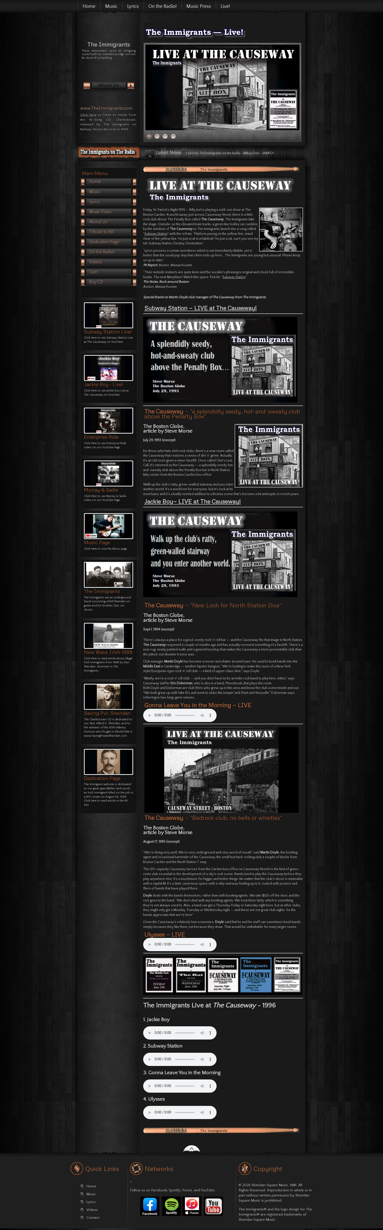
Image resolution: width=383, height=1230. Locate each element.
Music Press (113, 212)
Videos (95, 262)
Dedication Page (104, 242)
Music (94, 191)
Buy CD (96, 282)
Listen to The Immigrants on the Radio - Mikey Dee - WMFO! (230, 153)
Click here (88, 115)
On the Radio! (102, 252)
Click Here (90, 337)
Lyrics (113, 202)
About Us (98, 222)
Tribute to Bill (101, 232)
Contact (92, 1218)
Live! (93, 272)
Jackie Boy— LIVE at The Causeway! (192, 501)
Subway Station (155, 234)
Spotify (174, 1190)
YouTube (208, 1190)
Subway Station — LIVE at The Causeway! (200, 307)
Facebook (159, 1190)
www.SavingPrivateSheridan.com (105, 735)
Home (95, 181)
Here (94, 548)
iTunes (187, 1190)
